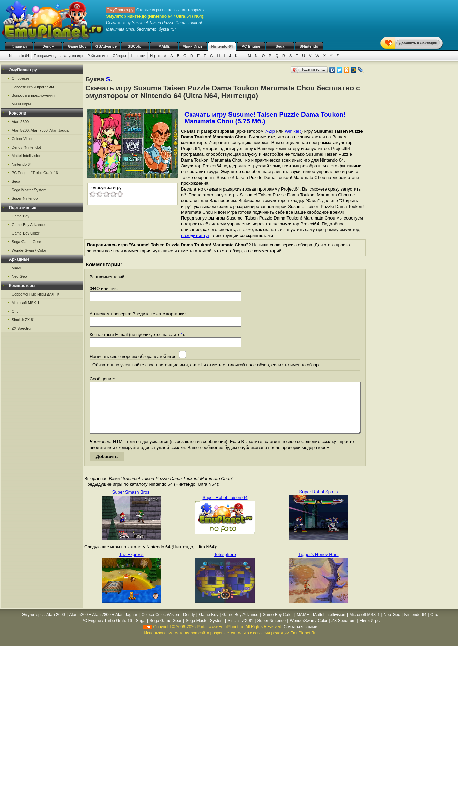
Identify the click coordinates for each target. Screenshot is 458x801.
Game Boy (77, 46)
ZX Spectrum (22, 328)
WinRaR (293, 131)
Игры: (155, 56)
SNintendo (309, 46)
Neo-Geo (19, 276)
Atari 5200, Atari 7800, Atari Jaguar (41, 130)
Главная (19, 46)
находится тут (195, 235)
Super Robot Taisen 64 (224, 507)
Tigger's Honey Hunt (318, 564)
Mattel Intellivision (26, 156)
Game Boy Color (25, 233)
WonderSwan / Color (29, 250)
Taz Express (131, 564)
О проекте (20, 78)
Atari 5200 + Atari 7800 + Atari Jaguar (103, 624)
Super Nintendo (25, 198)
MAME (164, 46)
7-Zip (270, 131)
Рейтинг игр (97, 56)
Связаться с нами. (301, 637)
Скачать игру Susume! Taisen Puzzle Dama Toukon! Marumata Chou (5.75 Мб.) (265, 118)
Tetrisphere (225, 564)
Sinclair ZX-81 (23, 320)
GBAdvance (106, 46)
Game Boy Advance (28, 225)
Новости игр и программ (33, 87)
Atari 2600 (20, 122)
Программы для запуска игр (58, 56)
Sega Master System (29, 190)
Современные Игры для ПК (35, 294)
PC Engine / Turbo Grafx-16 (35, 173)
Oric (15, 311)
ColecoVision (22, 139)
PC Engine (250, 46)
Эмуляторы (32, 624)
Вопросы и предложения (33, 95)
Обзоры (119, 56)
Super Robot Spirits (318, 501)
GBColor (135, 46)
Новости (138, 56)
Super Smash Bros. (131, 502)
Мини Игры (193, 46)
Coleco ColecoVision (160, 624)
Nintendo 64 (222, 46)
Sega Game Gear (26, 242)
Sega (280, 46)
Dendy (48, 46)
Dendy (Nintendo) (26, 147)
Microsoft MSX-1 (25, 303)
